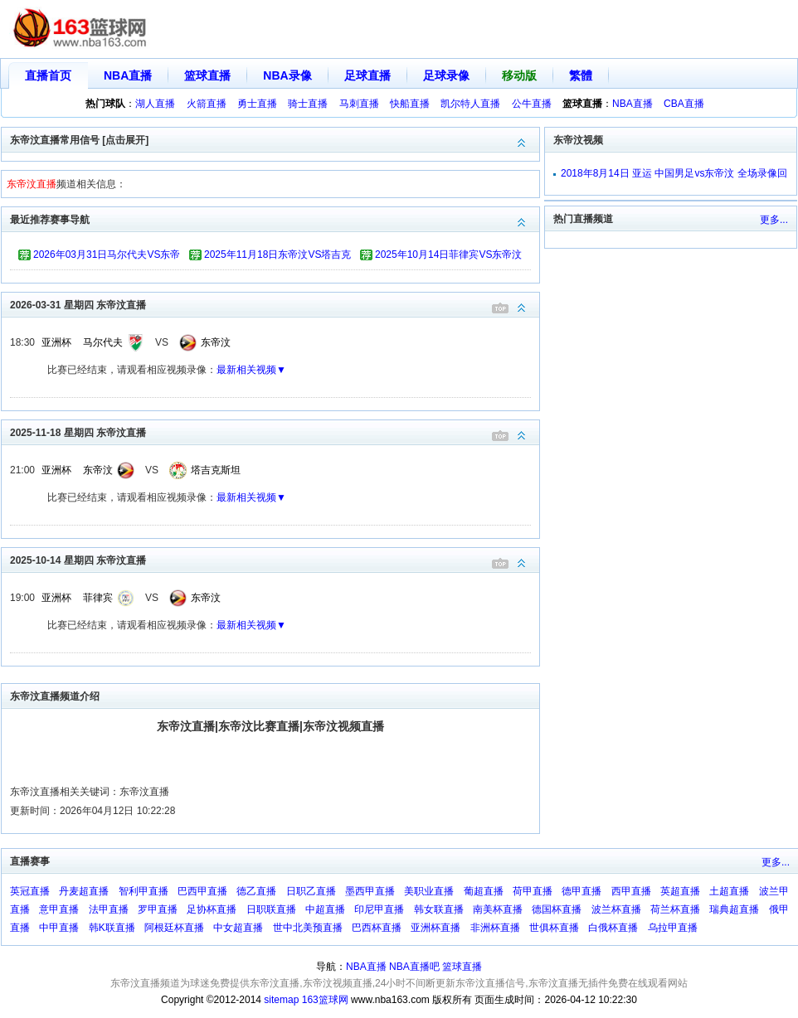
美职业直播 (429, 891)
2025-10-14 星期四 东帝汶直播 (274, 559)
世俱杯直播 (554, 927)
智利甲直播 (143, 891)
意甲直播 (59, 909)
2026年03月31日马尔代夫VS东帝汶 (106, 257)
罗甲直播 (158, 909)
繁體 (580, 75)
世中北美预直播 (308, 927)
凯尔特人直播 (470, 103)
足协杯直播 (211, 909)
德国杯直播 (556, 909)
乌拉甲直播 (673, 927)
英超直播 (680, 891)
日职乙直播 (311, 891)
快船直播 (410, 103)
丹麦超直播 (84, 891)
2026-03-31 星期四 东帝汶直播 (274, 304)
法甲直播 (109, 909)
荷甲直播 (532, 891)
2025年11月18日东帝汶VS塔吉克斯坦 (277, 257)
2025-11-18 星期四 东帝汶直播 (274, 431)
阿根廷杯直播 (174, 927)
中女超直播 (238, 927)
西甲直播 (631, 891)
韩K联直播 (112, 927)
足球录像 (446, 75)
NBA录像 (287, 75)
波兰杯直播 (616, 909)
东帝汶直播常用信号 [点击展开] (274, 139)
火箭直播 (206, 103)
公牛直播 (532, 103)
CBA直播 (684, 103)
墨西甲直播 (370, 891)
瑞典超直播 (734, 909)
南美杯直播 (498, 909)
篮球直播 (207, 75)
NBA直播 (128, 75)
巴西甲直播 (202, 891)
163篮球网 (325, 1000)
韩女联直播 (439, 909)
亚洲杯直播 (435, 927)
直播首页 (48, 75)
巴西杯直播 (376, 927)
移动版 (519, 75)
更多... (774, 219)
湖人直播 (155, 103)
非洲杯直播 (495, 927)
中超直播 (325, 909)
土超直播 (729, 891)
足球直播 (367, 75)
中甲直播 (59, 927)
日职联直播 (271, 909)
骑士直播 (308, 103)
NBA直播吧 (414, 966)
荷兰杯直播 (675, 909)
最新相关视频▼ (251, 370)
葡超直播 (484, 891)
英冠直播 (30, 891)
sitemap (281, 1000)
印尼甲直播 (379, 909)
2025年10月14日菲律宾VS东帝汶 (448, 254)
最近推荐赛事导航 (274, 218)
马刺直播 (359, 103)
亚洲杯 (56, 342)
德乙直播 (256, 891)
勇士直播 (257, 103)
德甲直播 (581, 891)
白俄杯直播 (613, 927)
